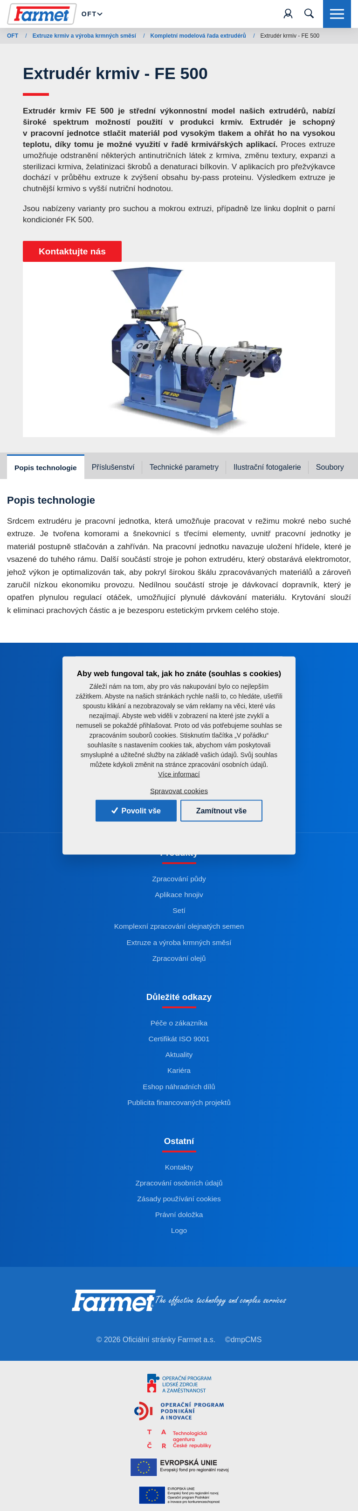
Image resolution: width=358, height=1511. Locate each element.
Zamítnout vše (221, 810)
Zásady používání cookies (178, 1199)
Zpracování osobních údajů (178, 1183)
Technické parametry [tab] (184, 467)
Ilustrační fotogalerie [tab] (267, 467)
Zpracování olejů (179, 958)
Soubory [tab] (330, 467)
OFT (13, 36)
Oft (89, 14)
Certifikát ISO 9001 (178, 1039)
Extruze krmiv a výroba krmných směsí (85, 36)
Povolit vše (136, 810)
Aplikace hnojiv (179, 895)
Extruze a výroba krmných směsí (178, 942)
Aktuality (179, 1054)
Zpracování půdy (179, 879)
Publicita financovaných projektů (179, 1102)
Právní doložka (179, 1214)
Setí (179, 910)
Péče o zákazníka (179, 1023)
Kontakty (179, 1167)
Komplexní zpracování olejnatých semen (179, 926)
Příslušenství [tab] (113, 467)
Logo (179, 1230)
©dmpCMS (243, 1340)
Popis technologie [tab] (45, 468)
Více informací (179, 774)
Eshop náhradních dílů (179, 1087)
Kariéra (179, 1070)
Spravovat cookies (179, 790)
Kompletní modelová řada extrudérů (199, 36)
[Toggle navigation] (309, 14)
